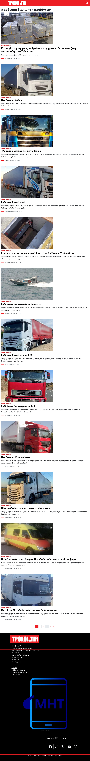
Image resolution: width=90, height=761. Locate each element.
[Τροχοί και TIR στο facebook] (50, 746)
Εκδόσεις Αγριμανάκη (19, 670)
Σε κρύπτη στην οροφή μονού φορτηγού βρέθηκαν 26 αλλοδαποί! (38, 253)
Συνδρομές (15, 660)
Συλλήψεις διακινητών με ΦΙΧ (18, 406)
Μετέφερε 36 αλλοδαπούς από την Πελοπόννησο (29, 610)
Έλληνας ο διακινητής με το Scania (21, 151)
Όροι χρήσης (58, 755)
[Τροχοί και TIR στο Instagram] (75, 746)
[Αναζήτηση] (87, 3)
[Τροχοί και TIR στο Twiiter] (63, 746)
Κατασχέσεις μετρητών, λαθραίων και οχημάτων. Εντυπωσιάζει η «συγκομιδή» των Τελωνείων (38, 50)
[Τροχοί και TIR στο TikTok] (57, 746)
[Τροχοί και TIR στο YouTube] (69, 746)
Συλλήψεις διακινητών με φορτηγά (21, 304)
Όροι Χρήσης (16, 662)
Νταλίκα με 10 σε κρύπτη (15, 457)
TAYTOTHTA (16, 675)
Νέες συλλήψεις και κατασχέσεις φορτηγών (25, 508)
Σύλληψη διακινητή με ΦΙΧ (16, 355)
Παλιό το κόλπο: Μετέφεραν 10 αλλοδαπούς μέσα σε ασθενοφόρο (38, 559)
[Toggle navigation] (4, 3)
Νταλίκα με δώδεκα (12, 100)
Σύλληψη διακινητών (13, 202)
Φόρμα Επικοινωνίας (19, 657)
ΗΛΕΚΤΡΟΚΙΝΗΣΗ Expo (19, 672)
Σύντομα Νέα (6, 46)
